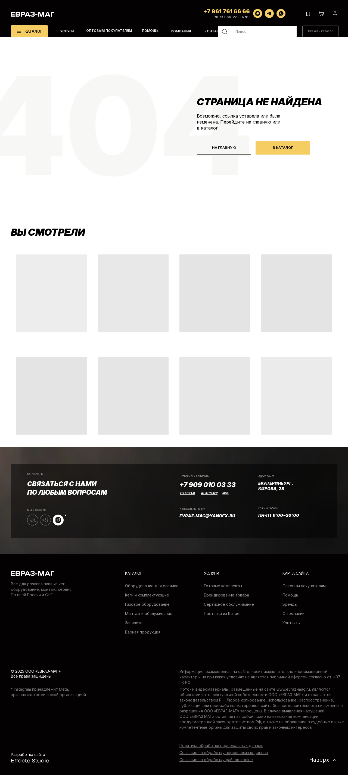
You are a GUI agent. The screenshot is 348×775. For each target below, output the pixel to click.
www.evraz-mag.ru (293, 689)
